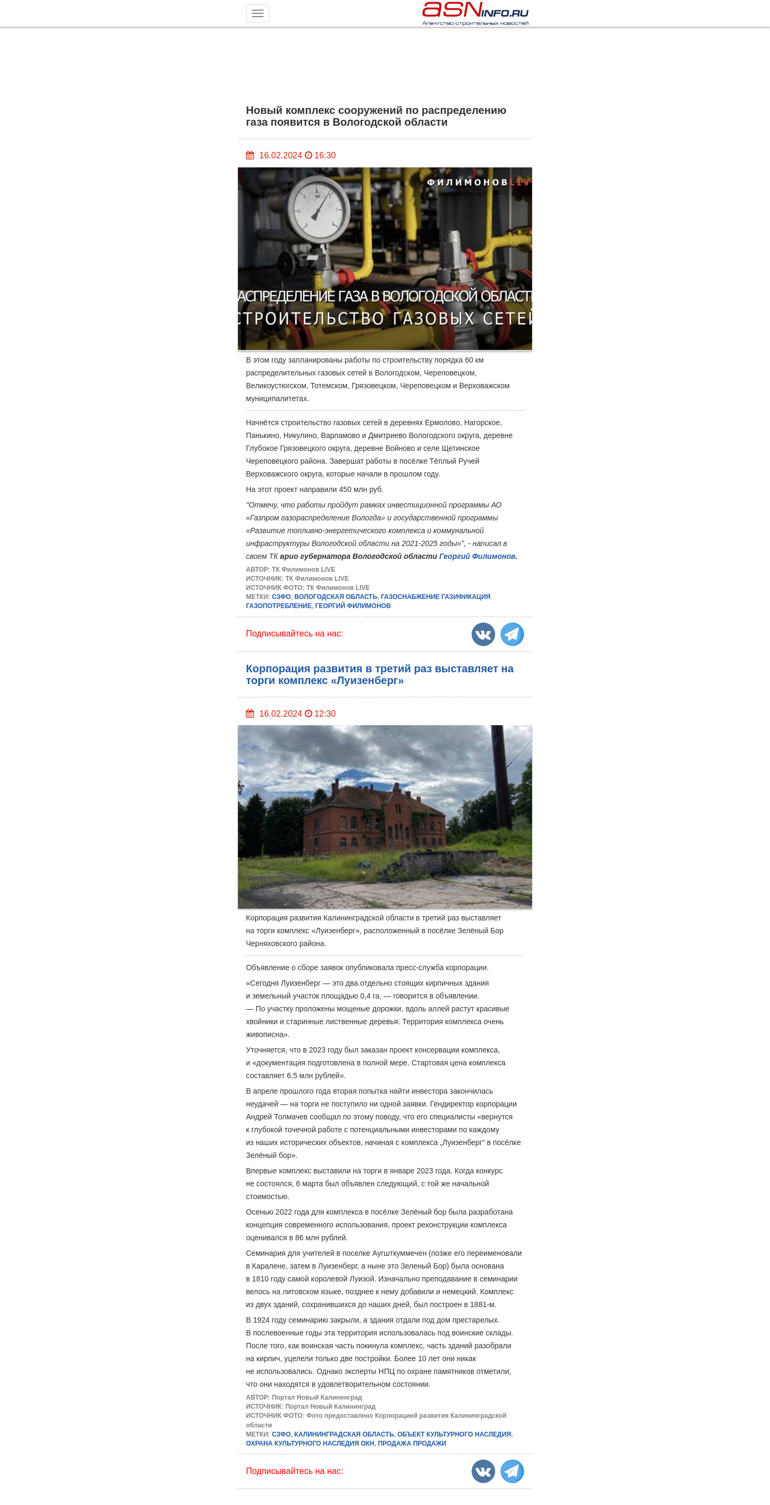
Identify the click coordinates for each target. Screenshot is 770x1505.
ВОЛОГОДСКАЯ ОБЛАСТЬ (336, 597)
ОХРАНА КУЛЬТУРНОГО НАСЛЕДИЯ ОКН (310, 1443)
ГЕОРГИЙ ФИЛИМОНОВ (352, 606)
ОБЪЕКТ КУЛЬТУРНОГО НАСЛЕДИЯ (454, 1434)
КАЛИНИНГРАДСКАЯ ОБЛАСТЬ (344, 1434)
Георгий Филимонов (477, 556)
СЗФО (281, 597)
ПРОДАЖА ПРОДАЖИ (412, 1443)
